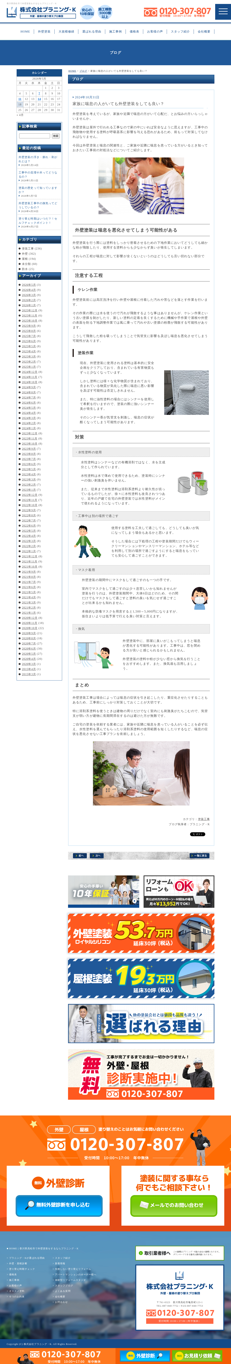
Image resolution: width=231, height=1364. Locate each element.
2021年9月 (29, 571)
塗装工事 (204, 819)
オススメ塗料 (17, 1291)
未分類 (26, 264)
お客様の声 (155, 31)
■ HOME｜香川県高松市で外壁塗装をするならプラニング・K (43, 1248)
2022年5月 (29, 530)
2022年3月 (29, 541)
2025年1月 (29, 366)
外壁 (25, 253)
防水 (25, 269)
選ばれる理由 (91, 31)
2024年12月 (30, 372)
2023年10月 (30, 443)
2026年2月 (29, 300)
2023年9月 (29, 448)
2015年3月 (29, 674)
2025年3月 (29, 356)
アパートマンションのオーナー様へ (76, 1274)
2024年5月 (29, 407)
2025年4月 (29, 351)
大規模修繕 (67, 31)
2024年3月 (29, 418)
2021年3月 (29, 602)
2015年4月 (29, 669)
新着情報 (60, 1263)
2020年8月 (29, 638)
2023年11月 (29, 438)
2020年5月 (29, 653)
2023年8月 (29, 453)
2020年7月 (29, 643)
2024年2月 (29, 423)
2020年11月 (29, 623)
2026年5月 (29, 284)
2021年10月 (30, 566)
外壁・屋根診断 (18, 1263)
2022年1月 (29, 551)
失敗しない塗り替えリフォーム (73, 1269)
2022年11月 (29, 500)
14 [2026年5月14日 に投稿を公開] (39, 99)
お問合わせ (61, 1302)
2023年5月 (29, 469)
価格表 (134, 31)
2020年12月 (30, 617)
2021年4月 (29, 597)
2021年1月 (29, 612)
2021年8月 (29, 576)
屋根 (25, 258)
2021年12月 (30, 556)
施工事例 (115, 31)
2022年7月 (29, 520)
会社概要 (204, 31)
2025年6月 (29, 341)
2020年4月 (29, 658)
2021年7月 (29, 582)
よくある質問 (63, 1291)
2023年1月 (29, 489)
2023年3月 (29, 479)
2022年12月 (30, 494)
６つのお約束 (17, 1296)
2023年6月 (29, 464)
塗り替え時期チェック (22, 1269)
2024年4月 (29, 413)
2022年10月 (30, 505)
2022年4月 (29, 535)
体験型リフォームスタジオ (70, 1280)
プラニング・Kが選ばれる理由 (27, 1258)
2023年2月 (29, 484)
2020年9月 (29, 633)
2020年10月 (30, 628)
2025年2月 (29, 361)
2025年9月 (29, 325)
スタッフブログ (64, 1285)
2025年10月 (30, 320)
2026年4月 (29, 290)
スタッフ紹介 (180, 31)
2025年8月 (29, 331)
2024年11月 (29, 377)
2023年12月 (30, 433)
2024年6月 (29, 402)
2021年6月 (29, 587)
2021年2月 (29, 607)
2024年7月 (29, 397)
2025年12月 (30, 310)
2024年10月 (30, 382)
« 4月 (20, 115)
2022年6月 (29, 525)
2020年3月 (29, 664)
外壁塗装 (44, 31)
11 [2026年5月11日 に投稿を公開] (19, 99)
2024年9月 (29, 387)
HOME (25, 31)
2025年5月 (29, 346)
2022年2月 (29, 546)
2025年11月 (29, 315)
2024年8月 (29, 392)
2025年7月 (29, 336)
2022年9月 (29, 510)
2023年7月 (29, 459)
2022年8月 (29, 515)
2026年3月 (29, 295)
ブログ (83, 71)
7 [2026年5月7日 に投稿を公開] (39, 93)
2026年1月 (29, 305)
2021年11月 (29, 561)
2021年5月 (29, 592)
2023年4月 (29, 474)
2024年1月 (29, 428)
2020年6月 (29, 648)
